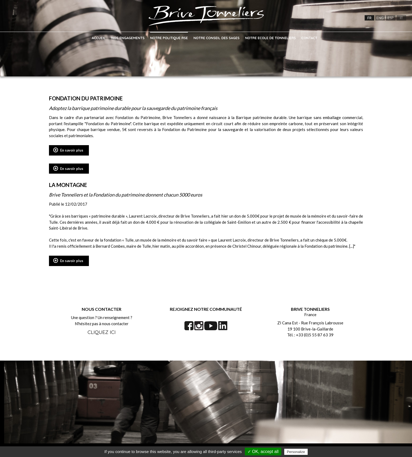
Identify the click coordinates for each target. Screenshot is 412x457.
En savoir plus (71, 150)
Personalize (296, 452)
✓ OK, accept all (263, 451)
